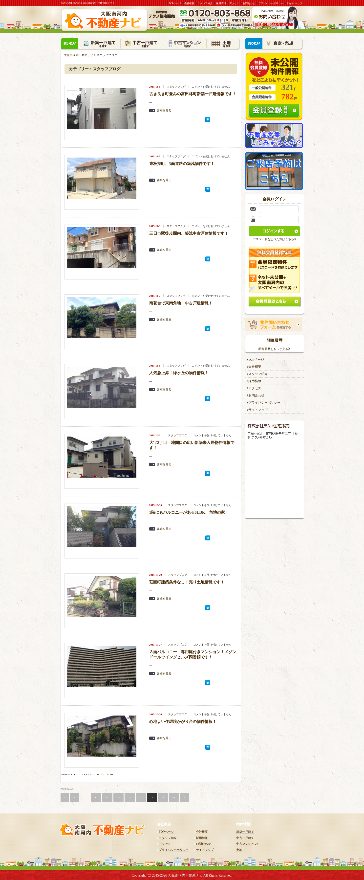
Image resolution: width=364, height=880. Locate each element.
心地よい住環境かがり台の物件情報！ (182, 721)
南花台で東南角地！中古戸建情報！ (181, 302)
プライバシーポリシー (270, 3)
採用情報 (221, 3)
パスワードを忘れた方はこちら (273, 238)
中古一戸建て (245, 837)
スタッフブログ (176, 85)
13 (85, 774)
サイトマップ (258, 409)
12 (81, 774)
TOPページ (175, 3)
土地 (239, 849)
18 (107, 774)
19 (111, 774)
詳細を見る (164, 109)
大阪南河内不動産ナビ (78, 54)
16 (98, 774)
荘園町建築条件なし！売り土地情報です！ (186, 581)
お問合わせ (249, 3)
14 (89, 774)
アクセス (234, 3)
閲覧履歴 (274, 340)
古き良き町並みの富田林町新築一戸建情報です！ (192, 93)
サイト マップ (294, 3)
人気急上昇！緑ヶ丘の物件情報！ (179, 372)
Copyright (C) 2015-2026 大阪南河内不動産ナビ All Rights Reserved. (182, 875)
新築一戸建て (245, 831)
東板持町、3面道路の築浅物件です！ (181, 163)
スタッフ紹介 (205, 3)
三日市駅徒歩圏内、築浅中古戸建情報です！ (188, 233)
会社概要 (189, 3)
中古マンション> (247, 843)
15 (94, 774)
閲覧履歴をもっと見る (273, 348)
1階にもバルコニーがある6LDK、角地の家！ (189, 511)
